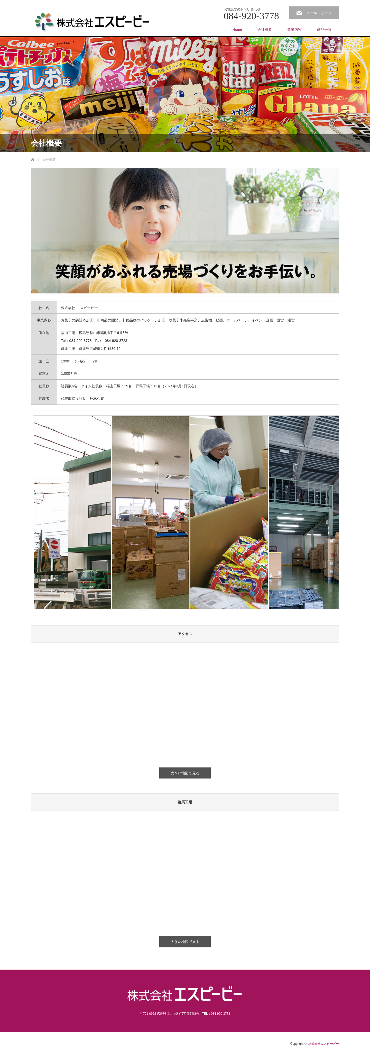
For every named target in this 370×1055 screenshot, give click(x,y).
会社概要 (264, 29)
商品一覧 (324, 29)
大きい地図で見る (185, 773)
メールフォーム (318, 13)
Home (237, 29)
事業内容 (294, 29)
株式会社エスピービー (323, 1044)
